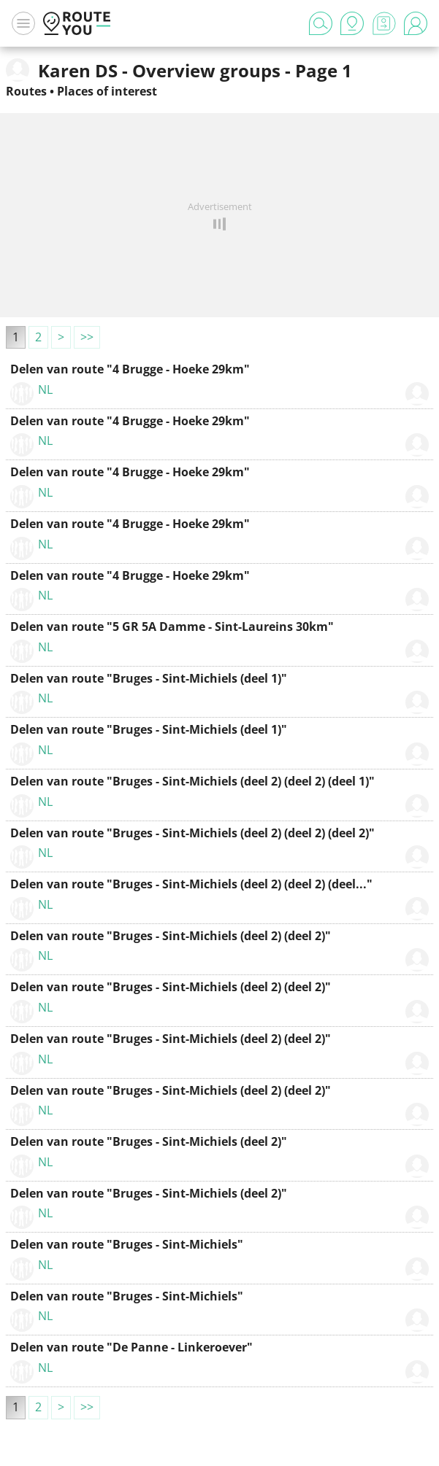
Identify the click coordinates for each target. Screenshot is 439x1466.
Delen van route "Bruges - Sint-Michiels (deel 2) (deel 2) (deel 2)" (192, 833)
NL (45, 389)
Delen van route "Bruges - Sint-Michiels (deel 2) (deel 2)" (170, 936)
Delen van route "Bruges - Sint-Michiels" (126, 1244)
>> (86, 337)
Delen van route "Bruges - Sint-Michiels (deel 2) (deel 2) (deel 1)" (192, 781)
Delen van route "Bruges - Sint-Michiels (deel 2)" (148, 1141)
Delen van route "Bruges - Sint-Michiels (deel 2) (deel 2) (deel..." (191, 884)
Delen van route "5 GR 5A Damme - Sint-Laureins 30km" (172, 626)
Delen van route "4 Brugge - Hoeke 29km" (130, 369)
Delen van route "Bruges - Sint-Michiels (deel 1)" (148, 678)
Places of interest (107, 91)
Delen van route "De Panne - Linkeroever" (131, 1347)
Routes (26, 91)
